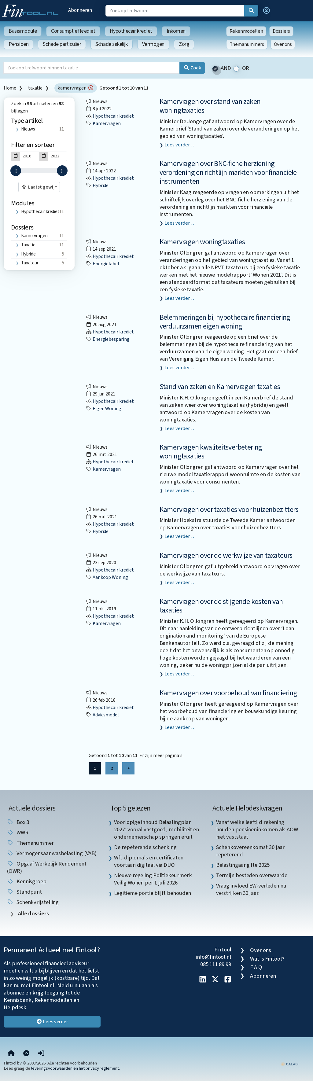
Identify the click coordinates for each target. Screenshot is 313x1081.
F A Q (256, 967)
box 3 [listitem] (18, 822)
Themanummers (247, 44)
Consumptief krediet (73, 31)
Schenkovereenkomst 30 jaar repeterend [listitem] (250, 851)
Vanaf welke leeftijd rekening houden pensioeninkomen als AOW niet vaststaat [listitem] (257, 829)
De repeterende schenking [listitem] (145, 847)
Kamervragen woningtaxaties (202, 242)
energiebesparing (107, 339)
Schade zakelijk (111, 44)
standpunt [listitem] (24, 892)
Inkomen (176, 31)
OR (245, 68)
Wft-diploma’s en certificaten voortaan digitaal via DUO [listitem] (148, 861)
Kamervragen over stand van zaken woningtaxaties (210, 106)
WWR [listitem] (17, 832)
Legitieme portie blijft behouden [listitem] (152, 893)
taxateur (30, 262)
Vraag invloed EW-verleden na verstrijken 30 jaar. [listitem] (251, 889)
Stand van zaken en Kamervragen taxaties (220, 386)
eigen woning (103, 408)
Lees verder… (179, 145)
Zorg (184, 44)
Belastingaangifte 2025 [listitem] (243, 865)
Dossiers (281, 31)
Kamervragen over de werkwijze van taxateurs (226, 555)
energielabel (102, 263)
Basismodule (23, 31)
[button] (266, 11)
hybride (28, 254)
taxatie (35, 88)
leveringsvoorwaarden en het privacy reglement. (75, 1068)
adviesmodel (102, 714)
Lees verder (52, 1021)
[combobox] (39, 187)
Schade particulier (62, 44)
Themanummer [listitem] (30, 843)
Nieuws (28, 129)
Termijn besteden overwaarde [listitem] (252, 875)
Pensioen (18, 44)
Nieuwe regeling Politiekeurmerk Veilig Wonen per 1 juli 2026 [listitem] (153, 879)
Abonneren (80, 10)
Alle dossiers (33, 913)
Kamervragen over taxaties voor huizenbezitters (229, 509)
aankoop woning (107, 577)
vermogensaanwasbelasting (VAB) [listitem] (52, 853)
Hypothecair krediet (131, 31)
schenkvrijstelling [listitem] (33, 902)
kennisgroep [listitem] (26, 881)
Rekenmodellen (246, 31)
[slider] (15, 170)
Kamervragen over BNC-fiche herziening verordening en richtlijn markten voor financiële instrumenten (228, 172)
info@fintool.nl (213, 957)
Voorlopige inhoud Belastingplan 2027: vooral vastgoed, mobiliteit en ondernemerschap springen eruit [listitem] (156, 829)
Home (10, 88)
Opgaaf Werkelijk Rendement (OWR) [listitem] (47, 867)
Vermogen (153, 44)
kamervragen (75, 88)
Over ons (283, 44)
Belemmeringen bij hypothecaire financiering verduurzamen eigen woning (225, 322)
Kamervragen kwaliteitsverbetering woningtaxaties (211, 451)
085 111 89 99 (215, 964)
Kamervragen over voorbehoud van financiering (228, 693)
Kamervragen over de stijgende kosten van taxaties (221, 606)
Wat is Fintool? (267, 959)
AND (226, 68)
